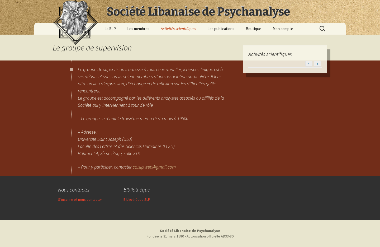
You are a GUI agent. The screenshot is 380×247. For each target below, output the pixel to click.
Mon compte (283, 28)
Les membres (138, 28)
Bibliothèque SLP (137, 199)
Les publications (220, 28)
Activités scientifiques (178, 28)
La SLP (110, 28)
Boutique (253, 28)
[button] (317, 64)
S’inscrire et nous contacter (80, 199)
